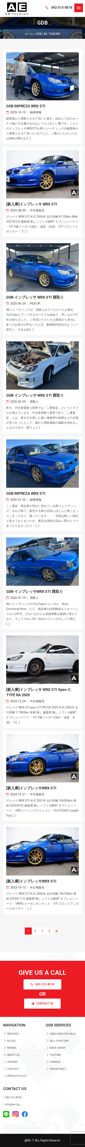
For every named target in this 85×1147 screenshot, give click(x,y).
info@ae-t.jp (12, 1104)
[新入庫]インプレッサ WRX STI (31, 204)
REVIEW (11, 1047)
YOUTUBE (55, 1054)
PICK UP (35, 303)
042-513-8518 (59, 7)
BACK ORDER (57, 1047)
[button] (78, 8)
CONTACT (13, 1068)
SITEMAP (12, 1061)
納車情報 (35, 112)
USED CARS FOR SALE (63, 1033)
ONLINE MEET (58, 1068)
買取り (34, 401)
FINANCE (55, 1061)
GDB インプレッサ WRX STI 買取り (35, 297)
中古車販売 (37, 210)
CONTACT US (42, 1003)
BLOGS (11, 1040)
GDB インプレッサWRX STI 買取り (34, 591)
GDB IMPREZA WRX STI (25, 106)
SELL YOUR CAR (59, 1040)
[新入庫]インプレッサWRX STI (31, 788)
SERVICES (13, 1033)
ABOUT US (13, 1054)
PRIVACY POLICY (17, 1075)
